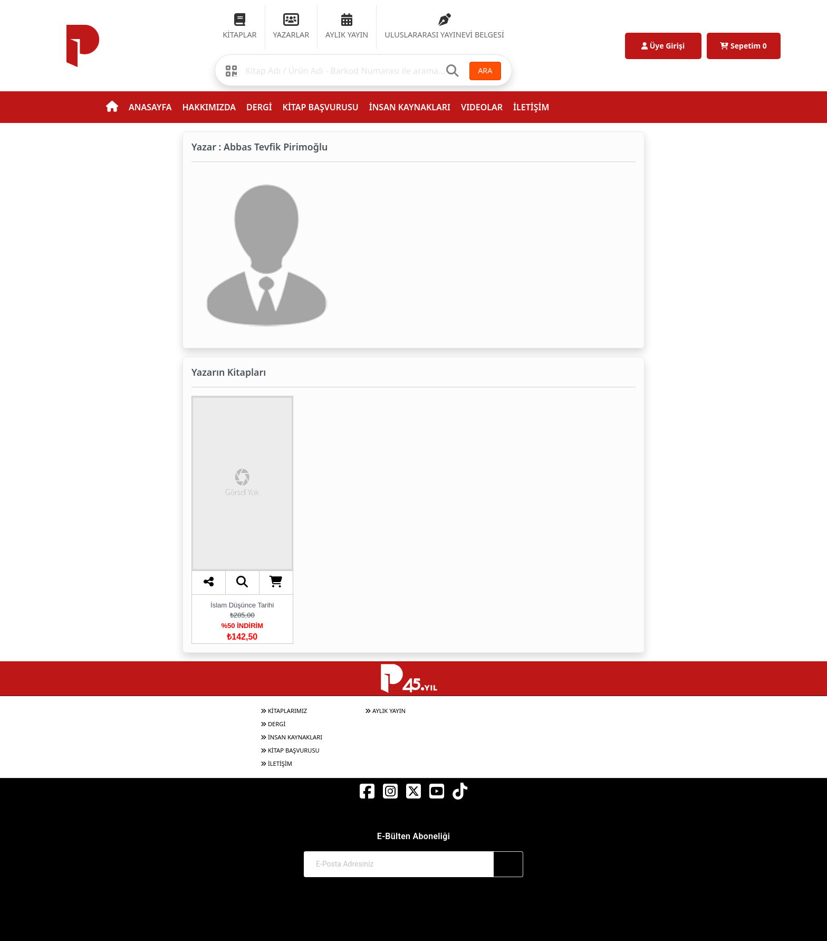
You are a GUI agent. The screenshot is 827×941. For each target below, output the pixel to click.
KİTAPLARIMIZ (284, 711)
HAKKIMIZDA (209, 107)
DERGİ (259, 107)
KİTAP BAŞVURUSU (321, 107)
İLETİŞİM (531, 107)
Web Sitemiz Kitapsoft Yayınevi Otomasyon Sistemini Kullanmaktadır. (413, 923)
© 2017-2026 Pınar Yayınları (413, 913)
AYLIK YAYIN (385, 711)
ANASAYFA (150, 107)
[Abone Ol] (508, 864)
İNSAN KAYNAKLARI (409, 107)
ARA (485, 70)
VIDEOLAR (482, 107)
